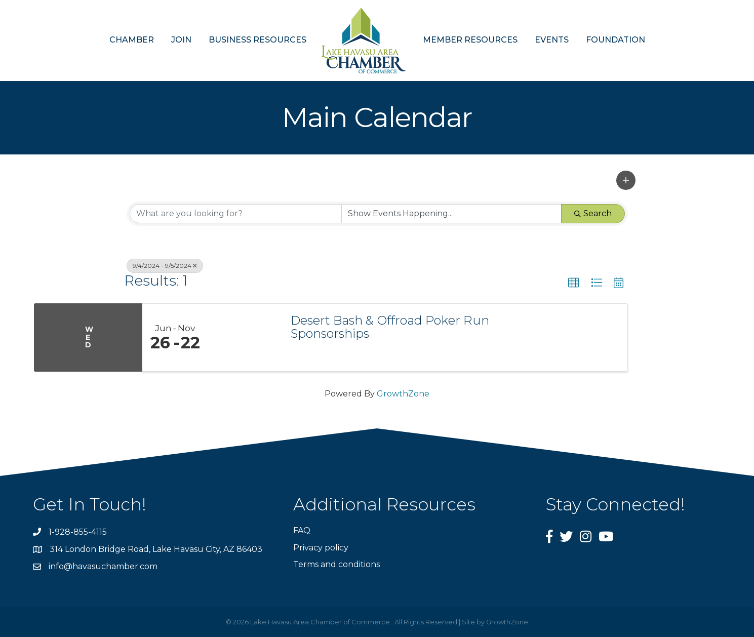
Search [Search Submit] (593, 213)
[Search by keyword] (236, 213)
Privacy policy (320, 547)
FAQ (301, 530)
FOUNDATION (615, 40)
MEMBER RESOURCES (470, 40)
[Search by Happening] (451, 213)
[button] (626, 180)
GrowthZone (403, 394)
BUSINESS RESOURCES (257, 40)
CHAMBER (131, 40)
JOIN (181, 40)
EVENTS (552, 40)
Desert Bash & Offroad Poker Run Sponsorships (390, 327)
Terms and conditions (336, 564)
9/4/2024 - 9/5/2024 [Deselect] (165, 265)
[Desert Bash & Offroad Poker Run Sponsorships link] (244, 338)
